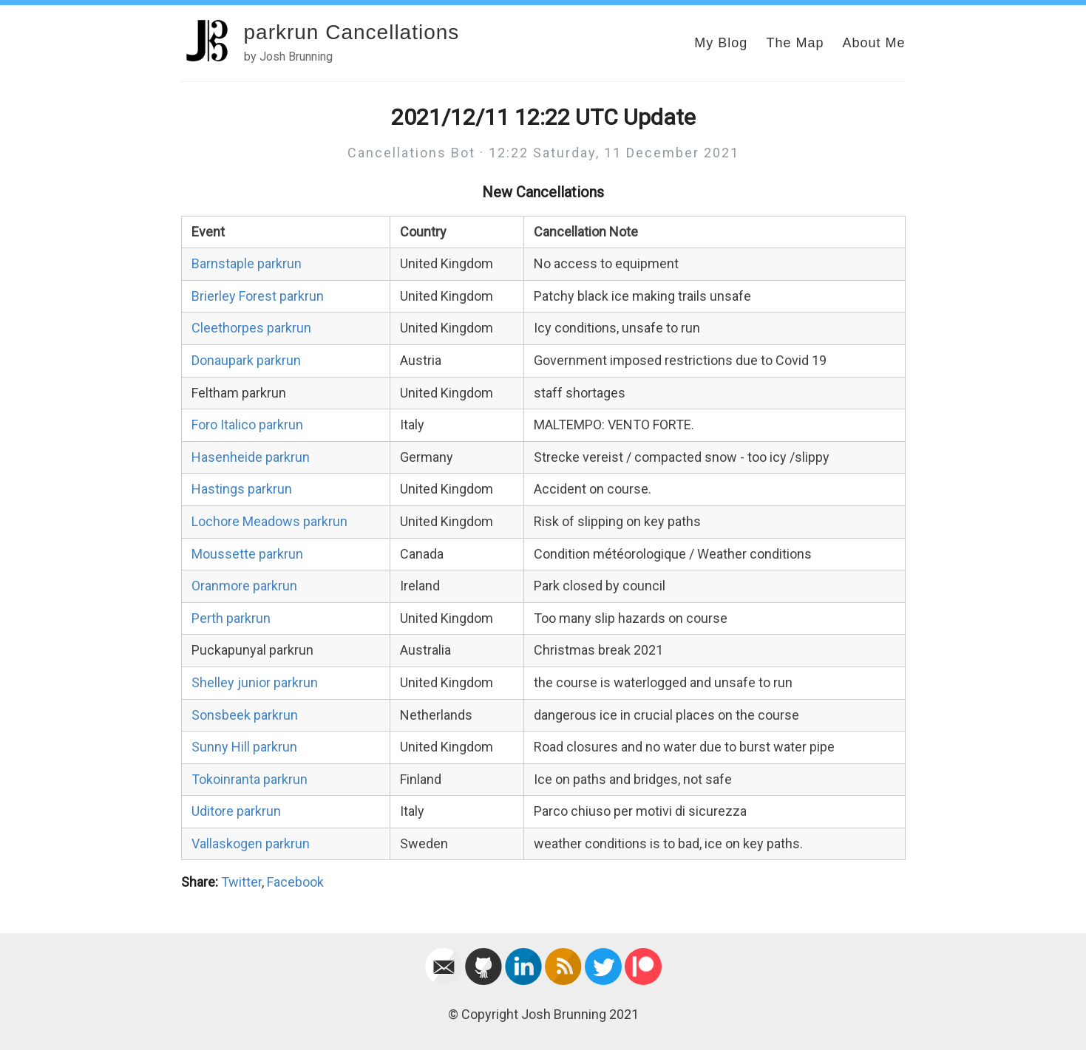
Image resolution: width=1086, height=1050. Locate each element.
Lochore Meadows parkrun (269, 521)
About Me (873, 42)
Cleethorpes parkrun (251, 327)
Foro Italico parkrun (247, 424)
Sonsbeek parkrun (244, 715)
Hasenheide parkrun (250, 457)
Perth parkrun (231, 618)
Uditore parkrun (236, 811)
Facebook (295, 882)
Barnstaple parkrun (246, 263)
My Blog (720, 42)
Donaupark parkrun (246, 360)
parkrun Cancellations (352, 32)
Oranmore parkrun (244, 585)
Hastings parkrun (241, 489)
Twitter (241, 882)
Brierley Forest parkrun (257, 296)
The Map (795, 42)
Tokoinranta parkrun (249, 779)
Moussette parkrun (247, 554)
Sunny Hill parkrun (244, 746)
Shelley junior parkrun (254, 682)
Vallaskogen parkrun (250, 843)
